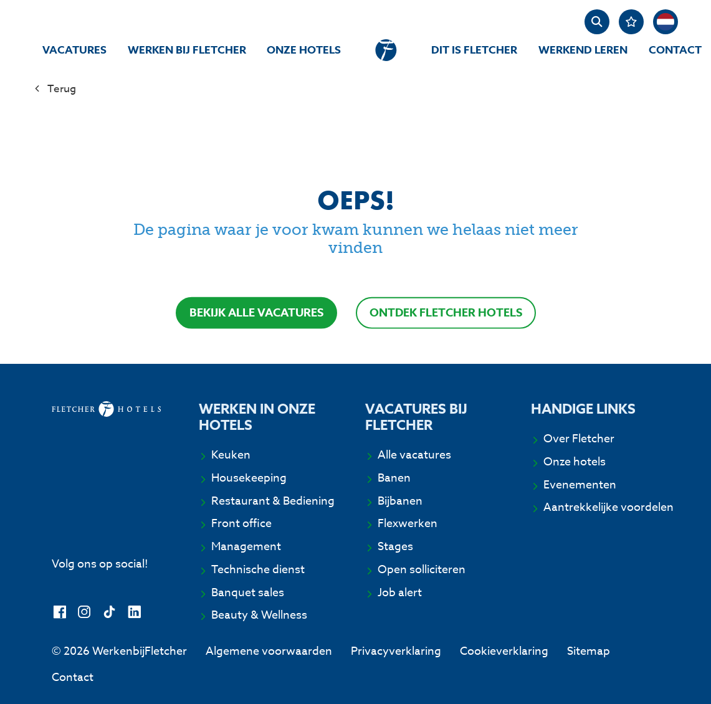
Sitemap (588, 651)
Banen (394, 478)
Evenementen (579, 485)
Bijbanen (400, 501)
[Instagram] (84, 612)
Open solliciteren (421, 570)
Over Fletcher (578, 439)
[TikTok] (109, 612)
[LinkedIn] (134, 612)
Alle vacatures (414, 455)
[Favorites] (631, 21)
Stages (395, 547)
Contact (675, 50)
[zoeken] (597, 21)
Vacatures (74, 50)
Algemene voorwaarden (269, 651)
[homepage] (386, 50)
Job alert (400, 592)
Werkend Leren (582, 50)
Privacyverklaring (396, 651)
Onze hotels (304, 50)
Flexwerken (407, 524)
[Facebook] (59, 612)
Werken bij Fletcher (187, 50)
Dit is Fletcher (474, 50)
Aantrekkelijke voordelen (608, 508)
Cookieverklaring (504, 651)
